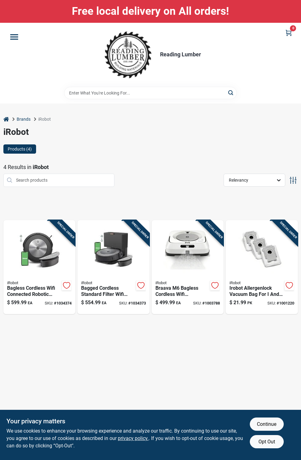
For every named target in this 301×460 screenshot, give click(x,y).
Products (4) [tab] (20, 149)
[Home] (6, 119)
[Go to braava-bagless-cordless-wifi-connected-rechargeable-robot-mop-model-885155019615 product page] (188, 267)
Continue (266, 424)
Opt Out (266, 442)
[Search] (231, 92)
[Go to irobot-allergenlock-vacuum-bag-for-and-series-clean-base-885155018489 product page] (262, 267)
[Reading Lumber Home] (128, 55)
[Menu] (14, 37)
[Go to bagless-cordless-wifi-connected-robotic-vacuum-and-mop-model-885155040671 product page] (39, 267)
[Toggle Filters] (293, 180)
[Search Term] (150, 93)
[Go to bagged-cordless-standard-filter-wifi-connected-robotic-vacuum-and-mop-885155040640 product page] (113, 267)
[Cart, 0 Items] (289, 33)
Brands (24, 119)
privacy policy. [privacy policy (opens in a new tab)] (133, 438)
